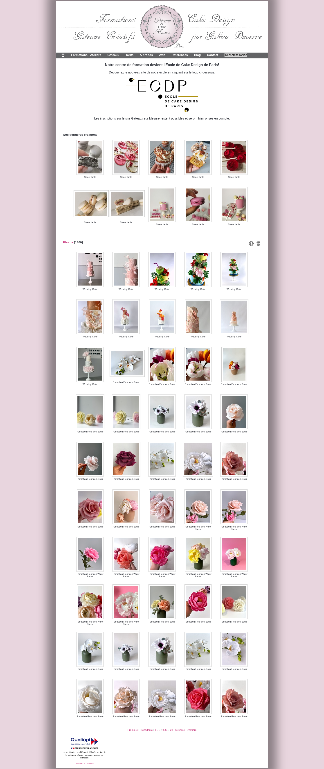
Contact (212, 55)
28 (171, 730)
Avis (162, 55)
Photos (68, 242)
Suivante (180, 730)
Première (133, 730)
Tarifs (130, 55)
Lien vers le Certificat (84, 763)
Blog (197, 55)
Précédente (146, 730)
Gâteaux (113, 55)
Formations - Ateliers (86, 55)
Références (179, 55)
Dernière (191, 730)
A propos (146, 55)
